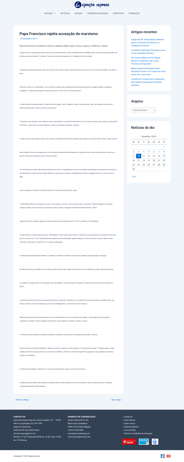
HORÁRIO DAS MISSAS (97, 13)
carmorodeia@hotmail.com (80, 437)
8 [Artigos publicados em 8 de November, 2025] (164, 152)
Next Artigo (117, 400)
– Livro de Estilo (129, 430)
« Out (133, 177)
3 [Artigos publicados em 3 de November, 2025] (138, 152)
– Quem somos (129, 423)
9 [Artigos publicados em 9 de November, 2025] (133, 156)
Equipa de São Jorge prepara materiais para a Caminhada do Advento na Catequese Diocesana (148, 42)
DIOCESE (50, 13)
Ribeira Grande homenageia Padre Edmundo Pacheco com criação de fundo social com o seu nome (147, 71)
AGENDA (78, 13)
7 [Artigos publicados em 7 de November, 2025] (159, 152)
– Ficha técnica (129, 420)
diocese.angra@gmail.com (25, 433)
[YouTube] (168, 456)
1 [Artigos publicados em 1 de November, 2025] (164, 147)
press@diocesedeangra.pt (80, 433)
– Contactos (127, 417)
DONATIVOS (118, 13)
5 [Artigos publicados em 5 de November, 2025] (148, 152)
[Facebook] (162, 456)
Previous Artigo (22, 400)
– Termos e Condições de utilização (138, 433)
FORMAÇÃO (134, 13)
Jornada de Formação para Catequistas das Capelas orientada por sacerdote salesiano (148, 82)
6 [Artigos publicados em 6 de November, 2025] (153, 152)
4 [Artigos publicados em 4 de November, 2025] (143, 152)
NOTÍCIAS (65, 13)
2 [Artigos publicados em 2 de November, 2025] (133, 152)
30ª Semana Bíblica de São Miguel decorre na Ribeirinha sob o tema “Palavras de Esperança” (146, 60)
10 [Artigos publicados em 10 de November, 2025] (138, 156)
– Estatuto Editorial (131, 427)
